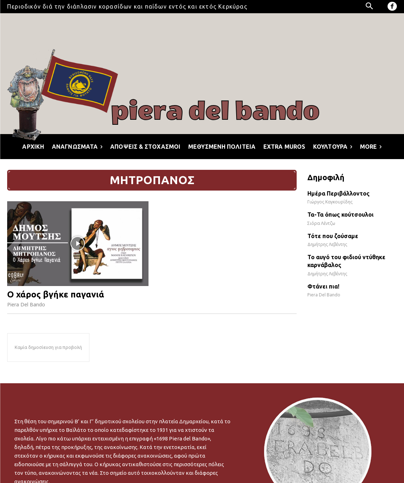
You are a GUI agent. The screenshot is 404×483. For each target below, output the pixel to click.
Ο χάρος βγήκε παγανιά (55, 294)
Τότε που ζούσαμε (332, 236)
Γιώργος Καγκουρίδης (329, 202)
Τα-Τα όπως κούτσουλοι (340, 214)
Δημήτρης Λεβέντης (327, 244)
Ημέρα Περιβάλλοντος (338, 193)
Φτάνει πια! (323, 286)
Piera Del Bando (26, 304)
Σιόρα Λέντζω (321, 223)
